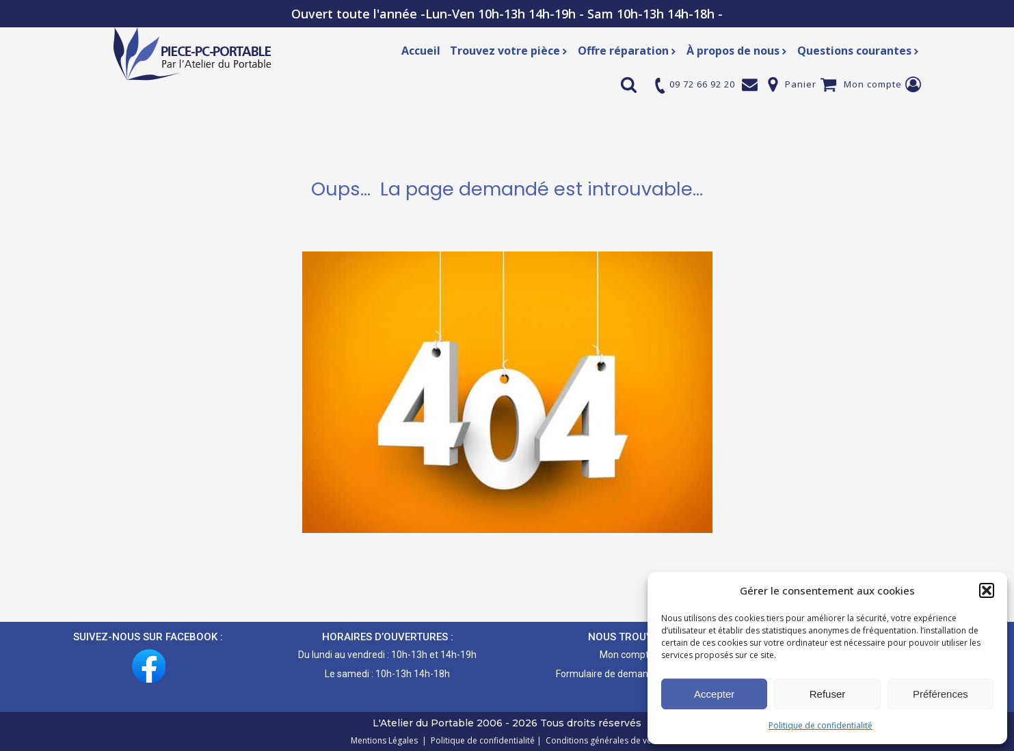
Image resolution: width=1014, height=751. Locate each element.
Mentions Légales (385, 740)
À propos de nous (737, 50)
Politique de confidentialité (820, 725)
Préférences (940, 694)
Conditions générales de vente (603, 740)
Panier (800, 84)
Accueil (420, 50)
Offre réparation (627, 50)
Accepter (714, 694)
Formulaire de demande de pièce (626, 673)
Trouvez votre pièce (509, 50)
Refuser (828, 694)
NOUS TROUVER (626, 637)
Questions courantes (858, 50)
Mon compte (873, 84)
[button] (986, 590)
